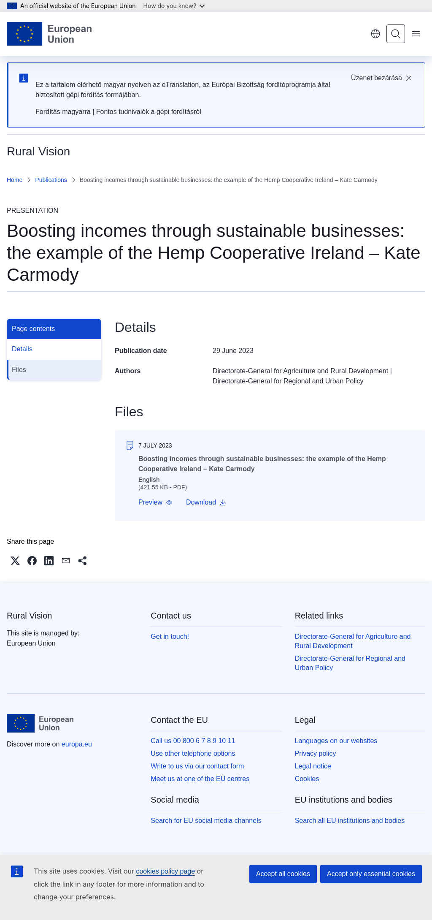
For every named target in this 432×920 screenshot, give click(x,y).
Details (22, 349)
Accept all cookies (283, 873)
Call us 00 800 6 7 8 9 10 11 (193, 740)
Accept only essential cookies (371, 873)
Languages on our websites (336, 740)
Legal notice (313, 766)
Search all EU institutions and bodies (350, 820)
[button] (155, 502)
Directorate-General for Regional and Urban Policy (288, 381)
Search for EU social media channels (206, 820)
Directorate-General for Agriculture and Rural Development (300, 371)
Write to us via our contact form (197, 766)
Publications (51, 179)
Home (14, 179)
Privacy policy (315, 753)
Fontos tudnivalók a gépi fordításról (148, 111)
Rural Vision (29, 615)
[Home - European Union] (49, 34)
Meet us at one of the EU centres (200, 778)
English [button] (375, 34)
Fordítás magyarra (63, 111)
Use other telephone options (193, 753)
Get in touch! (170, 636)
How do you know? (174, 5)
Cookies (307, 778)
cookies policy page (165, 871)
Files (19, 369)
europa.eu (77, 744)
